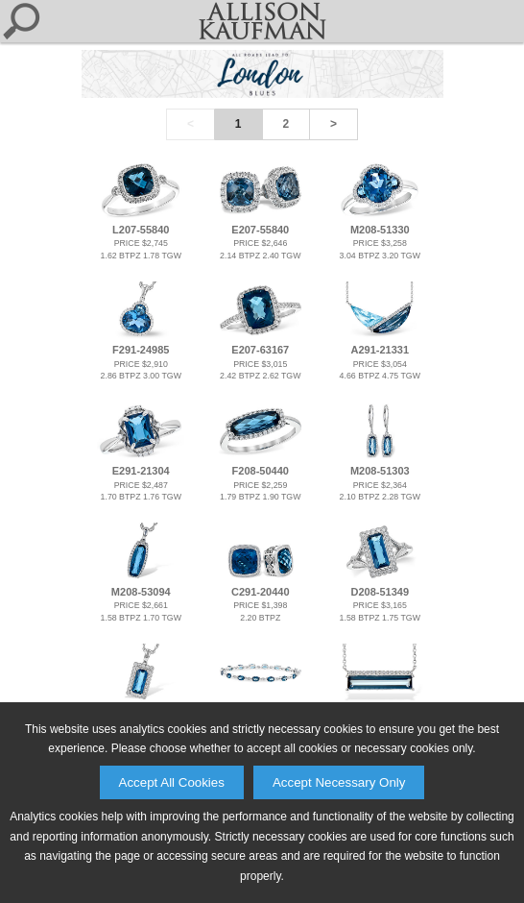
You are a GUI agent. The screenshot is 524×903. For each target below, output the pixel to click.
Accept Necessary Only (339, 782)
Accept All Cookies (172, 782)
